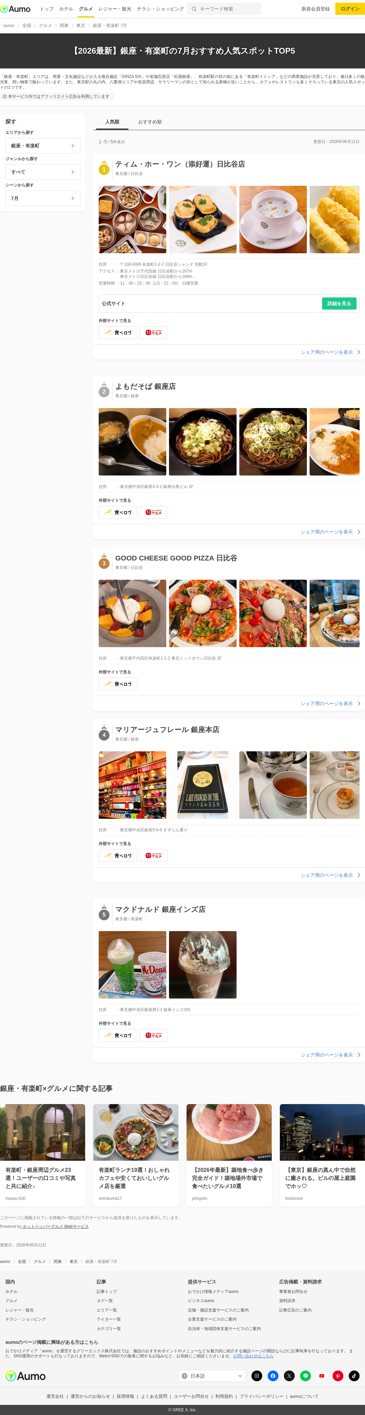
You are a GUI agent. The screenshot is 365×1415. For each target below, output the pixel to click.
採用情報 (125, 1396)
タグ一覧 (105, 1300)
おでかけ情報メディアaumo (213, 1291)
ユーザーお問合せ (191, 1396)
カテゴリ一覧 (109, 1328)
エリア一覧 (107, 1310)
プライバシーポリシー (262, 1396)
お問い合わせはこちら (253, 1356)
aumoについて (304, 1396)
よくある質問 (154, 1396)
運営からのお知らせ (90, 1396)
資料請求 (287, 1300)
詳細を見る (339, 303)
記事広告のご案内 (295, 1310)
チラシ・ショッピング (160, 8)
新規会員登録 (315, 8)
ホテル (66, 8)
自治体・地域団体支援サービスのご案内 (224, 1328)
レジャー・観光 (114, 8)
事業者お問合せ (293, 1291)
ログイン (350, 8)
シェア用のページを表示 (331, 352)
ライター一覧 (109, 1319)
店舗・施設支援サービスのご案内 (218, 1310)
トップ (47, 8)
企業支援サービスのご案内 (212, 1319)
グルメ (86, 8)
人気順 (112, 121)
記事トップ (107, 1291)
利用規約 (224, 1396)
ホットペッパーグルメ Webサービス (55, 1226)
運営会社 (55, 1396)
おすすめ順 (150, 121)
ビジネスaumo (201, 1300)
